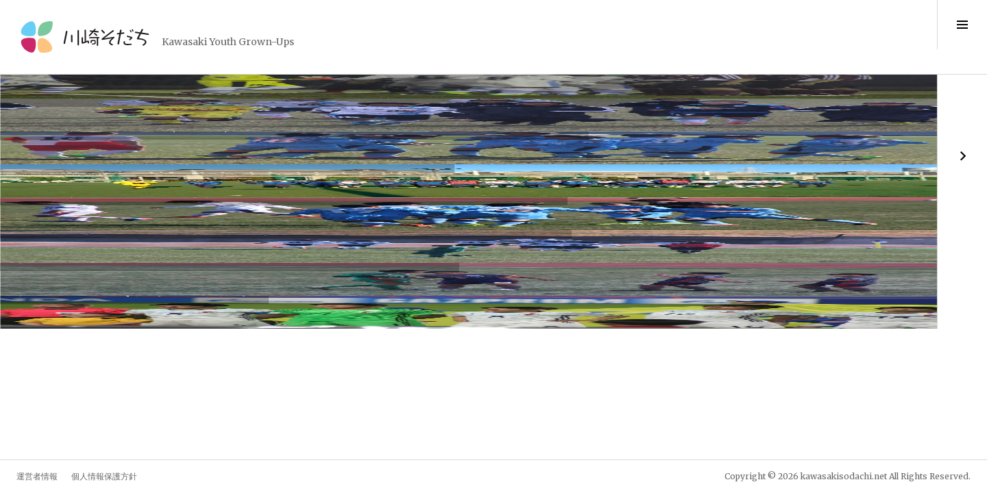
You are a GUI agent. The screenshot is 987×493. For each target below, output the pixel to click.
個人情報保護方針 (104, 476)
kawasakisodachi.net (844, 476)
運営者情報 (37, 476)
